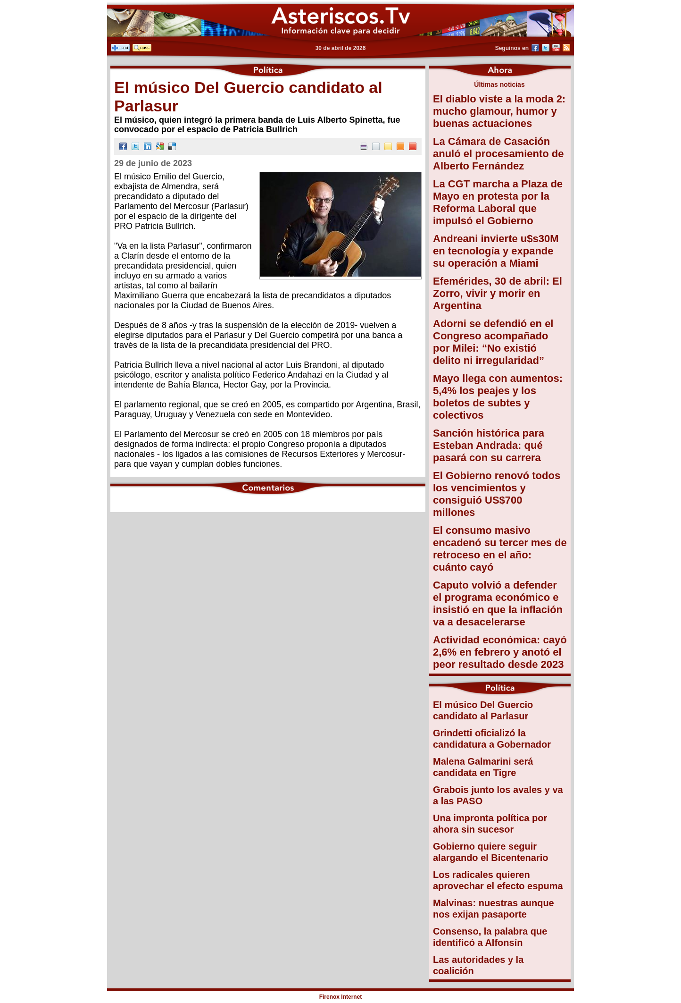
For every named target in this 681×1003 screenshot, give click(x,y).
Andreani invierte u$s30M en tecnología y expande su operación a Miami (496, 251)
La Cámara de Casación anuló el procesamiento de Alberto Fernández (498, 153)
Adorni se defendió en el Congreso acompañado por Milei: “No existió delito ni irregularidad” (493, 342)
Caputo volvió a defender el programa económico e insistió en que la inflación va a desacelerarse (498, 603)
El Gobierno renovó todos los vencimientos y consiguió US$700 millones (496, 494)
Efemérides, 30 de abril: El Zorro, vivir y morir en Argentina (497, 293)
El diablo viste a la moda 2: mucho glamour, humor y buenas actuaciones (499, 111)
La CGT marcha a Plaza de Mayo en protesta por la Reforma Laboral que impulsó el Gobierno (498, 202)
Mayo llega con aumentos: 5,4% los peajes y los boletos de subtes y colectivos (498, 396)
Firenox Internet (340, 997)
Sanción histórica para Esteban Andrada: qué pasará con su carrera (488, 445)
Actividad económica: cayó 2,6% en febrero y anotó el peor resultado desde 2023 (500, 652)
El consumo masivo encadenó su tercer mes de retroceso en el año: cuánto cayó (500, 548)
